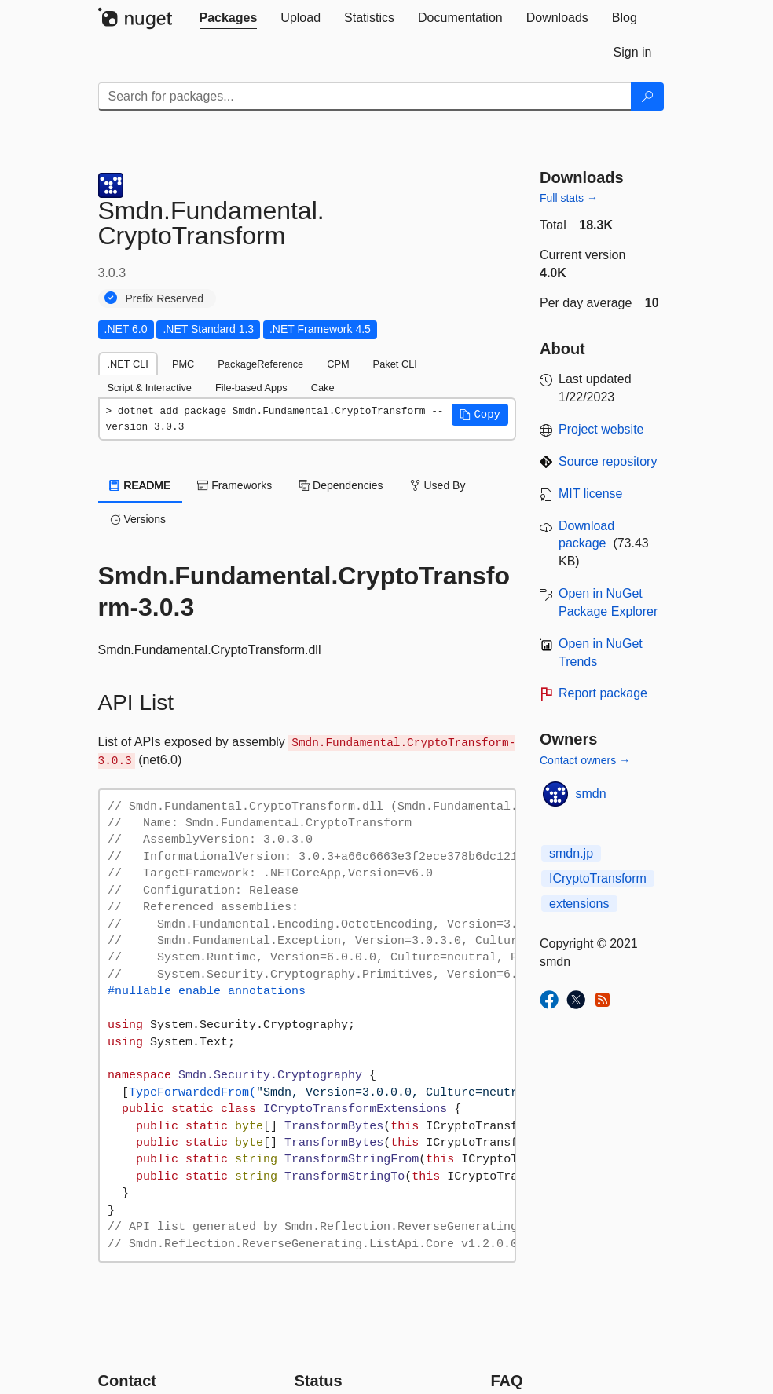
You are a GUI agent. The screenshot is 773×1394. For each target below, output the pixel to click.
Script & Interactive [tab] (150, 387)
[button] (480, 415)
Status (319, 1380)
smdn (591, 793)
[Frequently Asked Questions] (507, 1380)
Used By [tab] (438, 485)
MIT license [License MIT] (591, 493)
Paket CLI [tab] (395, 364)
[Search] (647, 96)
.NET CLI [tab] (128, 364)
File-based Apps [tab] (251, 387)
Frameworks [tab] (234, 485)
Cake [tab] (323, 387)
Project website (601, 429)
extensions (579, 903)
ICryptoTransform (598, 878)
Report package (603, 693)
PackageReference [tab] (260, 364)
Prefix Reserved (165, 298)
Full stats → (569, 198)
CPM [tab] (338, 364)
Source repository (608, 461)
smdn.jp (571, 853)
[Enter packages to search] (365, 96)
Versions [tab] (138, 519)
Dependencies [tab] (341, 485)
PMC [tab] (183, 364)
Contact (127, 1380)
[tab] (228, 18)
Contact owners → (585, 760)
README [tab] (140, 485)
